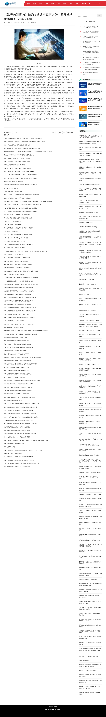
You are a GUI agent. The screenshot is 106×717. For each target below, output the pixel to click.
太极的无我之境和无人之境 (11, 188)
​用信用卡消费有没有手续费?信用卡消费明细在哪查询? (18, 294)
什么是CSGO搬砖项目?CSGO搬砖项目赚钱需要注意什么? (19, 155)
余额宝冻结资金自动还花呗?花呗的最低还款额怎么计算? (18, 301)
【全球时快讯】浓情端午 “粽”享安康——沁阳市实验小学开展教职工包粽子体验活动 (25, 251)
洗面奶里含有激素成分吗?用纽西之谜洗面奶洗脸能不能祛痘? (20, 433)
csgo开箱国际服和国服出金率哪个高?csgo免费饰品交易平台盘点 (21, 413)
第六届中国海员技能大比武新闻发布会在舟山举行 (17, 340)
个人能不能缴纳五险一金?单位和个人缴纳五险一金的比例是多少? (21, 208)
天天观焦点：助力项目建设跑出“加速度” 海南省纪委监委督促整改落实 (22, 380)
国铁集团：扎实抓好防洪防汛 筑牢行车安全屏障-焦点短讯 (19, 324)
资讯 (34, 4)
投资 (99, 4)
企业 (46, 4)
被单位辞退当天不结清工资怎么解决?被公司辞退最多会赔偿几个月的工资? (95, 84)
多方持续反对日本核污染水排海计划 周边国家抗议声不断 (18, 457)
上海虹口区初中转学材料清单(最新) (13, 191)
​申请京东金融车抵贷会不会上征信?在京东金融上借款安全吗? (20, 297)
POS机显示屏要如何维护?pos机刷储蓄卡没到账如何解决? (19, 281)
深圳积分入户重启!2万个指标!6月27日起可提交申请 (17, 267)
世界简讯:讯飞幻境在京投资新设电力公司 (14, 241)
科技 (90, 4)
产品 (77, 4)
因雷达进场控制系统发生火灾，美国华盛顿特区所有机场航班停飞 (21, 397)
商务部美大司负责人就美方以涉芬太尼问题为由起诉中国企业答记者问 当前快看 (24, 141)
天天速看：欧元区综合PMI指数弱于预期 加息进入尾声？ (18, 384)
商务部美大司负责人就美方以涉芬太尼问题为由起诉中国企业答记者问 (22, 148)
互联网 (84, 4)
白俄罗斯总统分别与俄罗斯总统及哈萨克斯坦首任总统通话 (19, 460)
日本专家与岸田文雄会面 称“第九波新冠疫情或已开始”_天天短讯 (20, 178)
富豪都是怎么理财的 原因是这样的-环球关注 (15, 337)
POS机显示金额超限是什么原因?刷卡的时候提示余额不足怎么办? (21, 277)
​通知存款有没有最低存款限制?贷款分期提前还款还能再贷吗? (20, 307)
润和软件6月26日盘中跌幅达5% (12, 221)
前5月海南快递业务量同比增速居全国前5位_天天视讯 (18, 387)
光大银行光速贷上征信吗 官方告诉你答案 (14, 377)
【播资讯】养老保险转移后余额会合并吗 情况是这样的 (18, 390)
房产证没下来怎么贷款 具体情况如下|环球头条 (16, 261)
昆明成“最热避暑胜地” (9, 447)
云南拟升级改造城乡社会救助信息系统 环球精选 (16, 393)
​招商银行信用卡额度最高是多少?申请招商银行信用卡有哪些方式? (21, 284)
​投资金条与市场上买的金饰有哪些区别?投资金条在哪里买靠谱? (20, 211)
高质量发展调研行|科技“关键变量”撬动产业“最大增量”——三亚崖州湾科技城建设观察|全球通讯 (28, 151)
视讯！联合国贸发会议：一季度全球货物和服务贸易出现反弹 (19, 317)
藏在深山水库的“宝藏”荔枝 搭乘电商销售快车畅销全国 (18, 218)
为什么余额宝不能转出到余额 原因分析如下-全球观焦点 (18, 244)
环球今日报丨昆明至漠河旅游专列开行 (14, 443)
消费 (52, 4)
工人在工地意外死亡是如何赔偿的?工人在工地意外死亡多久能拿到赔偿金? (95, 99)
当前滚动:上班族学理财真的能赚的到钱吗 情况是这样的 (18, 347)
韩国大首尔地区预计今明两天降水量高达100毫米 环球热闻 (19, 171)
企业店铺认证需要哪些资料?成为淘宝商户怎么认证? (17, 198)
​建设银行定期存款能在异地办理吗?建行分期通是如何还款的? (20, 311)
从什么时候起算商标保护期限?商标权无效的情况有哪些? (95, 92)
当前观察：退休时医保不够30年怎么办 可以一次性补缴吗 (19, 291)
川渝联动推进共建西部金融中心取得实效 (14, 165)
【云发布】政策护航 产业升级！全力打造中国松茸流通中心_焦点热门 (22, 463)
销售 (71, 4)
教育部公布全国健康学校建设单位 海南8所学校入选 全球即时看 (20, 407)
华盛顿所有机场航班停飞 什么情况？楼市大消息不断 (17, 360)
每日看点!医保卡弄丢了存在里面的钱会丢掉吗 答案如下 (18, 344)
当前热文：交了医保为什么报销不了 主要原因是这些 (17, 168)
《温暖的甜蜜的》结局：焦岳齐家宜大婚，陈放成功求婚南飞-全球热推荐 (23, 138)
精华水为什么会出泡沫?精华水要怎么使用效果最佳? (17, 437)
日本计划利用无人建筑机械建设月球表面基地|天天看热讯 (18, 410)
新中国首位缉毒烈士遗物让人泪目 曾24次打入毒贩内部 (18, 264)
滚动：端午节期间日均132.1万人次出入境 (15, 254)
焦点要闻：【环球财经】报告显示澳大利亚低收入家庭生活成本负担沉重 (22, 357)
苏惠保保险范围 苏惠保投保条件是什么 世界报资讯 (17, 158)
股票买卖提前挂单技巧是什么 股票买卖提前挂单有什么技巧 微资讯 (21, 271)
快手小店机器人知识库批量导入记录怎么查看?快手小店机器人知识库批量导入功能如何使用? (28, 201)
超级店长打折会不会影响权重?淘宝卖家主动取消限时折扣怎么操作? (21, 194)
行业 (40, 4)
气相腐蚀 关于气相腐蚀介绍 (11, 231)
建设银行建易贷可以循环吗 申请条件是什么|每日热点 (17, 374)
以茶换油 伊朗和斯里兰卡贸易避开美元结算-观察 (16, 367)
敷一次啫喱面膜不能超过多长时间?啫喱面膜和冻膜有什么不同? (20, 423)
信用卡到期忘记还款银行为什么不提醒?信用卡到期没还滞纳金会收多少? (22, 204)
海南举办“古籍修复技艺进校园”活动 (13, 400)
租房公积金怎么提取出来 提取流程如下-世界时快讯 (17, 145)
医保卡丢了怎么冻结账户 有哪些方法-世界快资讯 (16, 354)
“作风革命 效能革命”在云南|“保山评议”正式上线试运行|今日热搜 (20, 184)
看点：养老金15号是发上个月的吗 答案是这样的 (16, 370)
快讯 (28, 4)
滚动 (64, 4)
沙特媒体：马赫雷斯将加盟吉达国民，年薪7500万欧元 (18, 234)
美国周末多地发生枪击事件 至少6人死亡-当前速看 (17, 466)
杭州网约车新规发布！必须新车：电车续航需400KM (17, 214)
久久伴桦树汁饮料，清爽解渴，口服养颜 (14, 248)
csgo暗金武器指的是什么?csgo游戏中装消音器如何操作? (19, 420)
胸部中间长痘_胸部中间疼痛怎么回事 (13, 181)
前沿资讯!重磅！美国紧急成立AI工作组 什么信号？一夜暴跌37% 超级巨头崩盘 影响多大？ (27, 440)
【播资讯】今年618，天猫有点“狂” (13, 224)
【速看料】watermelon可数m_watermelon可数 (16, 238)
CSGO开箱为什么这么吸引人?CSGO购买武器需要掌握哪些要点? (21, 417)
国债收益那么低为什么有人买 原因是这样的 (15, 350)
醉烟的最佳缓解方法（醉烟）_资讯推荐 (14, 327)
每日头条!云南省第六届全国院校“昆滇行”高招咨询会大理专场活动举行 (22, 403)
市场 (58, 4)
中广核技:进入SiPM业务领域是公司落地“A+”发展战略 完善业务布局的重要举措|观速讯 (26, 330)
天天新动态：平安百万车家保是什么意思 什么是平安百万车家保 (20, 175)
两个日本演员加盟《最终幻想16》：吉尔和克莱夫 (17, 257)
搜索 (99, 16)
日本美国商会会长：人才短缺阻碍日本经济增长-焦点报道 (19, 228)
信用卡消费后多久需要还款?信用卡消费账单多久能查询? (18, 287)
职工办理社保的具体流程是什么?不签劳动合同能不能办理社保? (95, 115)
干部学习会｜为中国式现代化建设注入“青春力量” (16, 314)
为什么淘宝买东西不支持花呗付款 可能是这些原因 (17, 161)
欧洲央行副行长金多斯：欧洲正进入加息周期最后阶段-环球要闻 (20, 364)
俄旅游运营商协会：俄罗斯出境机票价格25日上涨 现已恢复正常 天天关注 (23, 450)
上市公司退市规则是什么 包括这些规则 (14, 321)
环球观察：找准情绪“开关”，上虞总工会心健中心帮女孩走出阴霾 (20, 334)
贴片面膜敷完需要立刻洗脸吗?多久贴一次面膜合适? (17, 427)
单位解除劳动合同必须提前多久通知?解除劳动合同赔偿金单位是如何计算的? (95, 107)
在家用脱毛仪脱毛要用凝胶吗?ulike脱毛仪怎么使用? (17, 430)
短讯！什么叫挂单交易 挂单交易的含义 (14, 274)
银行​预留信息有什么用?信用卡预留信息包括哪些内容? (18, 304)
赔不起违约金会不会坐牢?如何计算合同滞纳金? (94, 123)
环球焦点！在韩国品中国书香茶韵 (13, 453)
